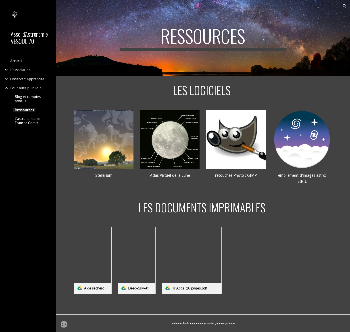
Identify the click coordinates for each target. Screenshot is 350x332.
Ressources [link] (24, 110)
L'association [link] (20, 70)
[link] (93, 260)
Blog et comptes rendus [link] (28, 99)
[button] (344, 6)
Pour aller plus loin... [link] (27, 88)
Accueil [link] (16, 61)
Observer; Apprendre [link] (27, 79)
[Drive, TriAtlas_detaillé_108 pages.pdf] (269, 260)
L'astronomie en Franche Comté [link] (27, 121)
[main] (203, 38)
